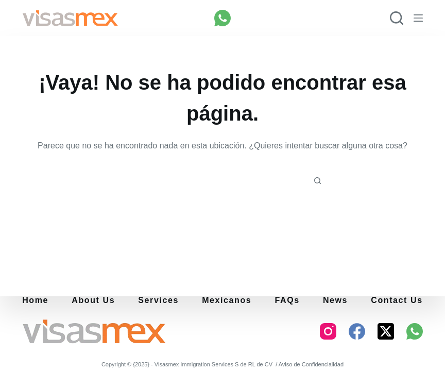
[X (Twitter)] (386, 331)
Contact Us (396, 300)
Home (35, 300)
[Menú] (418, 18)
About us (93, 300)
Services (158, 300)
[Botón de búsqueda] (317, 181)
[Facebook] (357, 331)
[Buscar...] (214, 181)
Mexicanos (226, 300)
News (335, 300)
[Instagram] (328, 331)
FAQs (287, 300)
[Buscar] (396, 18)
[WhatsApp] (222, 18)
